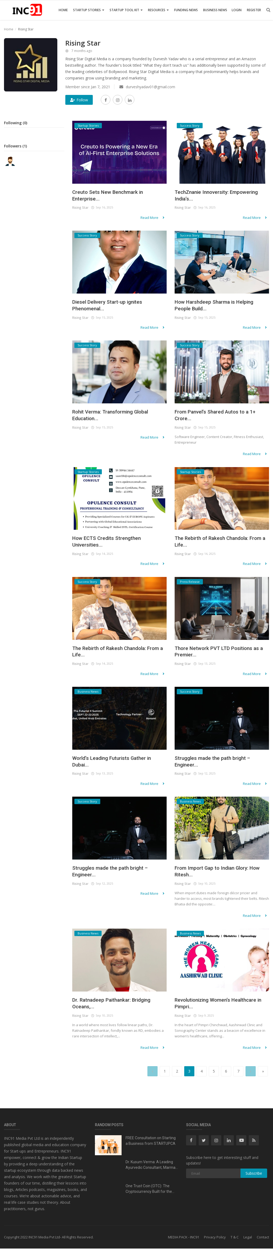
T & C (235, 1240)
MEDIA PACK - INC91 (183, 1240)
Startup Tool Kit (126, 10)
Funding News (186, 10)
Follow (79, 99)
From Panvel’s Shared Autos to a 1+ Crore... (221, 417)
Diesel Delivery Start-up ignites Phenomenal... (112, 307)
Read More (154, 218)
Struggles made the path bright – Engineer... (217, 764)
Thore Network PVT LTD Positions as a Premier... (219, 654)
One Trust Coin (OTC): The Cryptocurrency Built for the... (150, 1192)
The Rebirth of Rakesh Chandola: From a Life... (217, 544)
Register (254, 10)
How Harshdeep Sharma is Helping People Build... (220, 307)
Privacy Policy (215, 1240)
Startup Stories (88, 10)
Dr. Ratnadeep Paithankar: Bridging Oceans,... (117, 1007)
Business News (215, 10)
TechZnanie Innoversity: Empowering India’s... (206, 196)
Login (237, 10)
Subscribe (254, 1176)
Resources (158, 10)
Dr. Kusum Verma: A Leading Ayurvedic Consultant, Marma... (152, 1168)
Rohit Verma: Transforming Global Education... (116, 417)
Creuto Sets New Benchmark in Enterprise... (113, 196)
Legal (247, 1240)
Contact (263, 1240)
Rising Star (80, 209)
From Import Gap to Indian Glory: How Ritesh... (217, 875)
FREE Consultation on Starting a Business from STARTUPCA (151, 1144)
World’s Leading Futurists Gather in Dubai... (118, 764)
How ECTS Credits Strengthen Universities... (111, 544)
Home (63, 10)
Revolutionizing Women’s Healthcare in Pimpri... (207, 1007)
